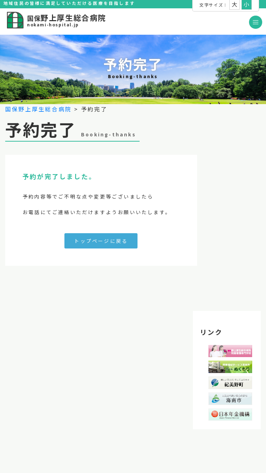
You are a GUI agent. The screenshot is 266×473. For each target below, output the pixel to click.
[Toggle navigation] (256, 22)
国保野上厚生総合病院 (38, 109)
